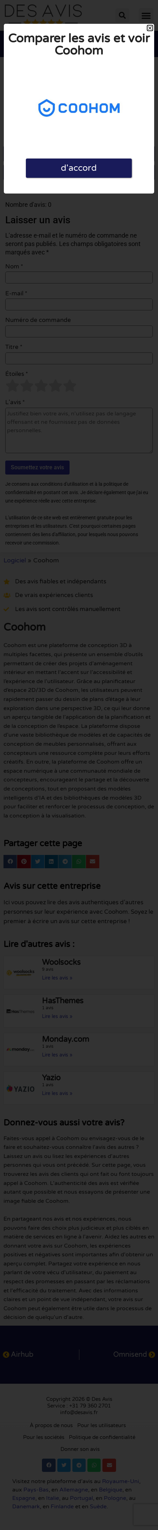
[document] (79, 765)
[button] (150, 28)
